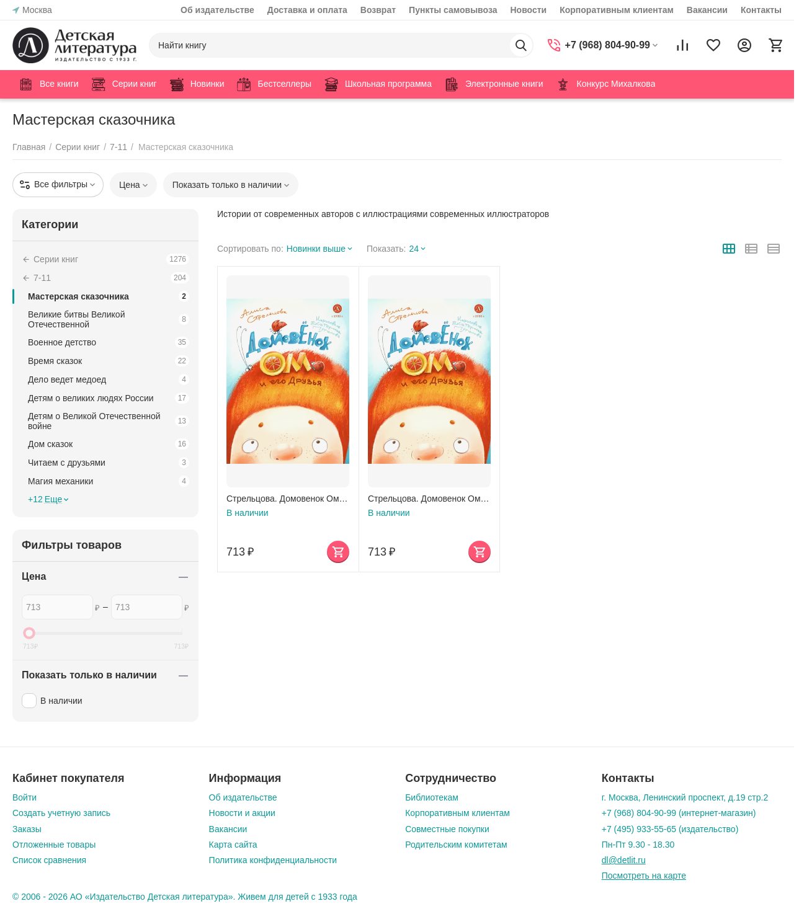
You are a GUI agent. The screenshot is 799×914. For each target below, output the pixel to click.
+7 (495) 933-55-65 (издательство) (670, 829)
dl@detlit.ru (624, 860)
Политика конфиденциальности (273, 860)
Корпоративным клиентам (617, 10)
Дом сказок (108, 444)
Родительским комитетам (456, 845)
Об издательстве (217, 10)
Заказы (27, 829)
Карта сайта (233, 845)
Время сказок (108, 360)
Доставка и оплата (307, 10)
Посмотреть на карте (644, 876)
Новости (528, 10)
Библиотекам (431, 797)
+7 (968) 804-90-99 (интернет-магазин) (679, 813)
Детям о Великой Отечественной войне (108, 421)
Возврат (378, 10)
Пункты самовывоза (453, 10)
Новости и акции (242, 813)
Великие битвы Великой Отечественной (108, 319)
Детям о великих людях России (108, 398)
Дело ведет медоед (108, 379)
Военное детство (108, 342)
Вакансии (707, 10)
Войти (24, 797)
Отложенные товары (54, 845)
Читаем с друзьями (108, 462)
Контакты (761, 10)
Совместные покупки (447, 829)
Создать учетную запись (61, 813)
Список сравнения (49, 860)
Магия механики (108, 481)
